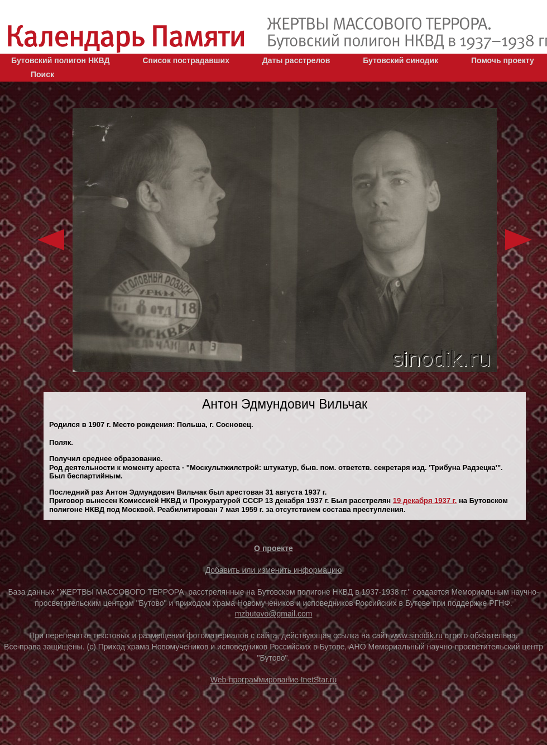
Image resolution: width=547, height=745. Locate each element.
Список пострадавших (185, 60)
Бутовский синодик (400, 60)
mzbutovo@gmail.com (274, 613)
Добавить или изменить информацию (273, 570)
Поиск (42, 74)
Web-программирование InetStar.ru (273, 679)
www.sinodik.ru (417, 635)
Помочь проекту (502, 60)
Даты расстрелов (296, 60)
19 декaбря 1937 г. (425, 500)
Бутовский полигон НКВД (60, 60)
